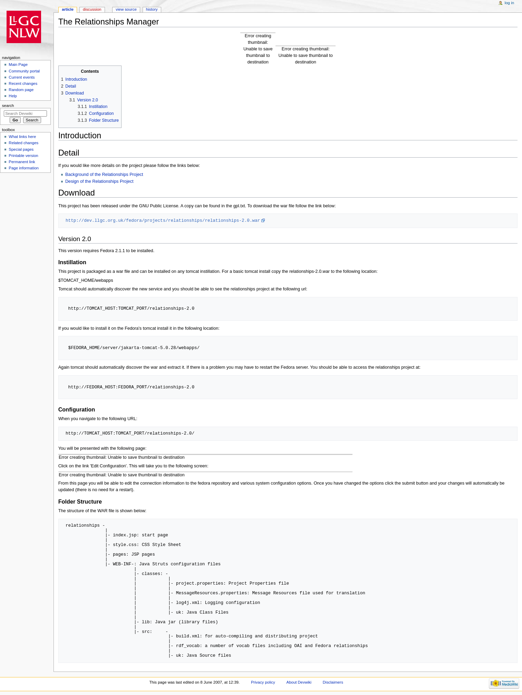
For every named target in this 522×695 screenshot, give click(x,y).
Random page (21, 90)
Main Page (18, 64)
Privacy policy (263, 682)
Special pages (21, 149)
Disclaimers (333, 682)
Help (13, 96)
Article (68, 9)
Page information (24, 168)
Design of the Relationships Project (99, 181)
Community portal (24, 71)
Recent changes (23, 83)
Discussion (92, 9)
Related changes (23, 143)
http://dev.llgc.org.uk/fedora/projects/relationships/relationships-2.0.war (163, 220)
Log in (509, 3)
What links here (22, 137)
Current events (22, 77)
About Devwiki (299, 682)
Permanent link (22, 162)
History (152, 9)
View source (126, 9)
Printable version (23, 155)
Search (8, 105)
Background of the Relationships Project (104, 174)
